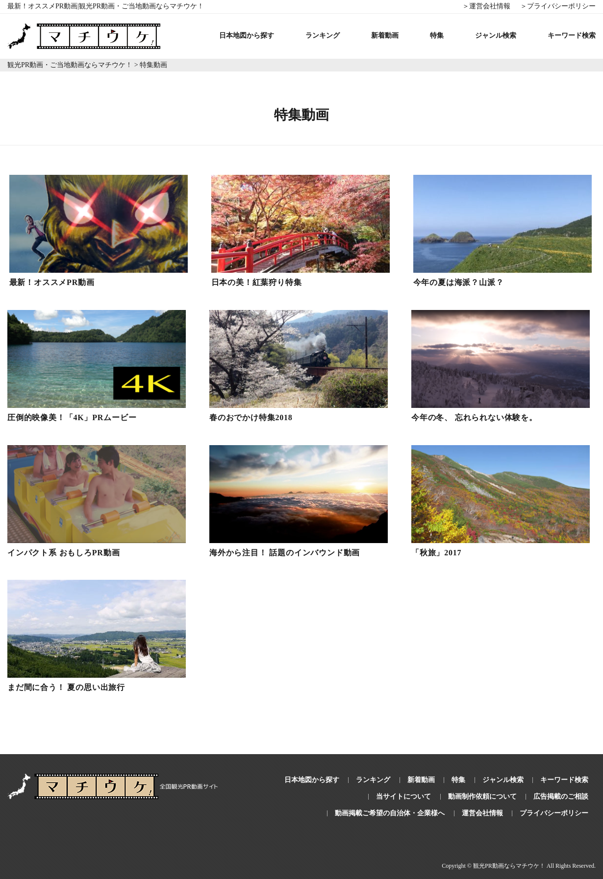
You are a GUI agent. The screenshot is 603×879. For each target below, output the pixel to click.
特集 (437, 35)
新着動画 (385, 35)
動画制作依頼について (482, 796)
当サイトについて (403, 796)
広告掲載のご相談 (560, 796)
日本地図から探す (246, 35)
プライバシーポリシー (554, 813)
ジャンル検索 (495, 35)
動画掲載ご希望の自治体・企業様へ (390, 813)
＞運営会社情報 (486, 6)
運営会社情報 (482, 813)
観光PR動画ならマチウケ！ (509, 865)
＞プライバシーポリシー (558, 6)
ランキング (322, 35)
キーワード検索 (572, 35)
